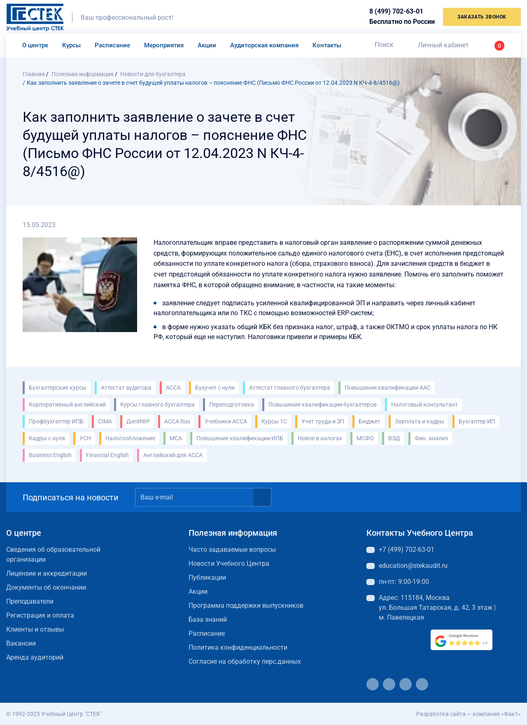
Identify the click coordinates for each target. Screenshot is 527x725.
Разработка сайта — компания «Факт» (468, 714)
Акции (207, 45)
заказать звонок (481, 17)
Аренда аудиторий (34, 657)
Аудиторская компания (264, 45)
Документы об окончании (46, 587)
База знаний (208, 619)
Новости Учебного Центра (229, 563)
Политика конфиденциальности (238, 647)
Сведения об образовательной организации (53, 554)
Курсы (71, 45)
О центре (35, 45)
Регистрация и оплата (40, 615)
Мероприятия (164, 45)
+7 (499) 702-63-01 (406, 549)
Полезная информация (233, 533)
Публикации (207, 577)
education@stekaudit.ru (413, 565)
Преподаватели (30, 601)
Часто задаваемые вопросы (232, 549)
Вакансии (21, 643)
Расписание (112, 45)
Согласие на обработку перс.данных (245, 661)
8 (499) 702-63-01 (396, 11)
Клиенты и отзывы (35, 629)
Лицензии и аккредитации (46, 573)
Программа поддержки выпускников (246, 605)
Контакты (326, 45)
